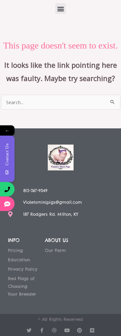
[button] (60, 8)
